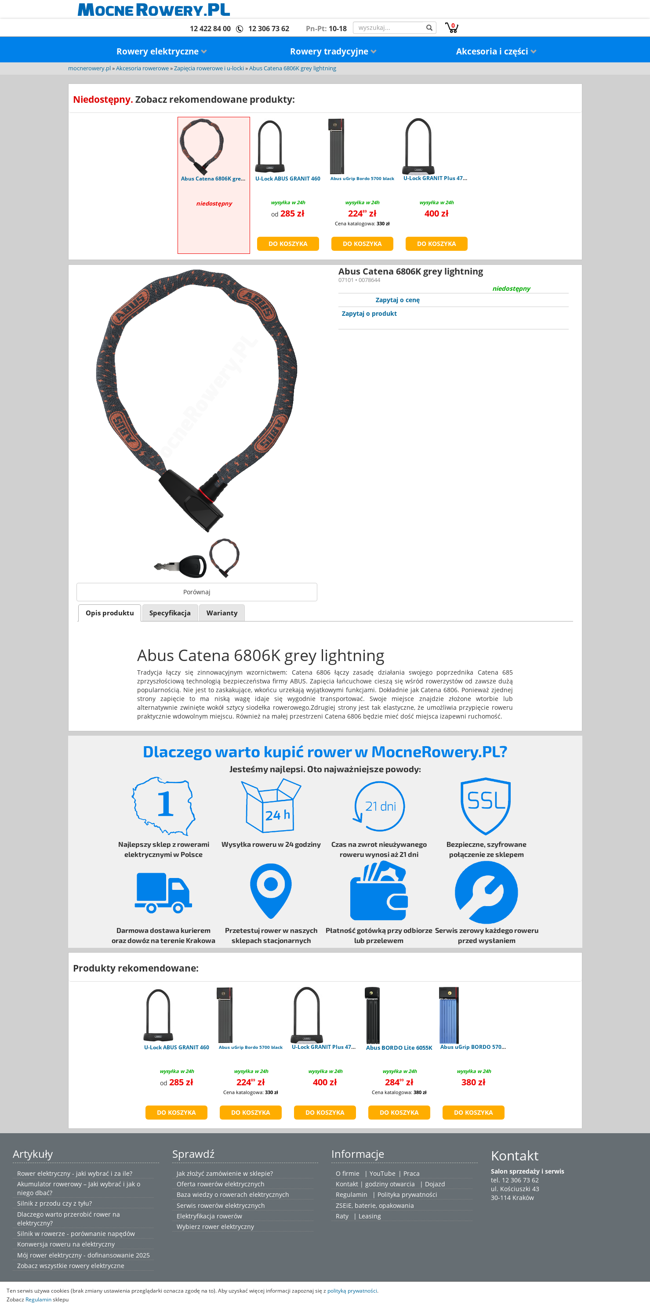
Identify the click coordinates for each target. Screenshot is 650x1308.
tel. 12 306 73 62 (515, 1180)
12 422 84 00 (210, 28)
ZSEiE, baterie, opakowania (375, 1205)
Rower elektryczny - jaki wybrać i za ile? (74, 1173)
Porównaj (197, 592)
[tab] (109, 612)
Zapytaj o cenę (398, 300)
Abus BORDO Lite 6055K (399, 1047)
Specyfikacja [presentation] (170, 613)
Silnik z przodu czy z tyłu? (54, 1203)
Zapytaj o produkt (369, 313)
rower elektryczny (228, 1226)
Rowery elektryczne (161, 51)
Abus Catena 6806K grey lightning (292, 68)
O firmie (347, 1173)
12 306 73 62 (268, 28)
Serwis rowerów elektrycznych (221, 1205)
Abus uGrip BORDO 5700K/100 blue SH (490, 1047)
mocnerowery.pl (89, 68)
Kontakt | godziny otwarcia (375, 1184)
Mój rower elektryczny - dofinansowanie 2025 (83, 1255)
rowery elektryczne (96, 1265)
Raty (342, 1216)
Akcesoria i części (496, 51)
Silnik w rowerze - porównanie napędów (76, 1233)
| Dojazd (432, 1184)
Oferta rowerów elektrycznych (221, 1184)
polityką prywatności (352, 1290)
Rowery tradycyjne (333, 51)
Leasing (370, 1216)
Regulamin (351, 1194)
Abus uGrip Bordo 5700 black (362, 178)
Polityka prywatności (407, 1194)
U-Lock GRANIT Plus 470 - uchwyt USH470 (457, 178)
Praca (411, 1173)
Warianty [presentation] (222, 613)
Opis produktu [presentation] (110, 613)
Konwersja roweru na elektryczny (66, 1244)
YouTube (383, 1173)
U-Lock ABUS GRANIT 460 (287, 178)
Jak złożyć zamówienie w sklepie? (225, 1173)
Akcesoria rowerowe (142, 68)
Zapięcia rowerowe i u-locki (209, 68)
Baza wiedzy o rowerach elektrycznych (233, 1194)
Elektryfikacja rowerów (209, 1216)
